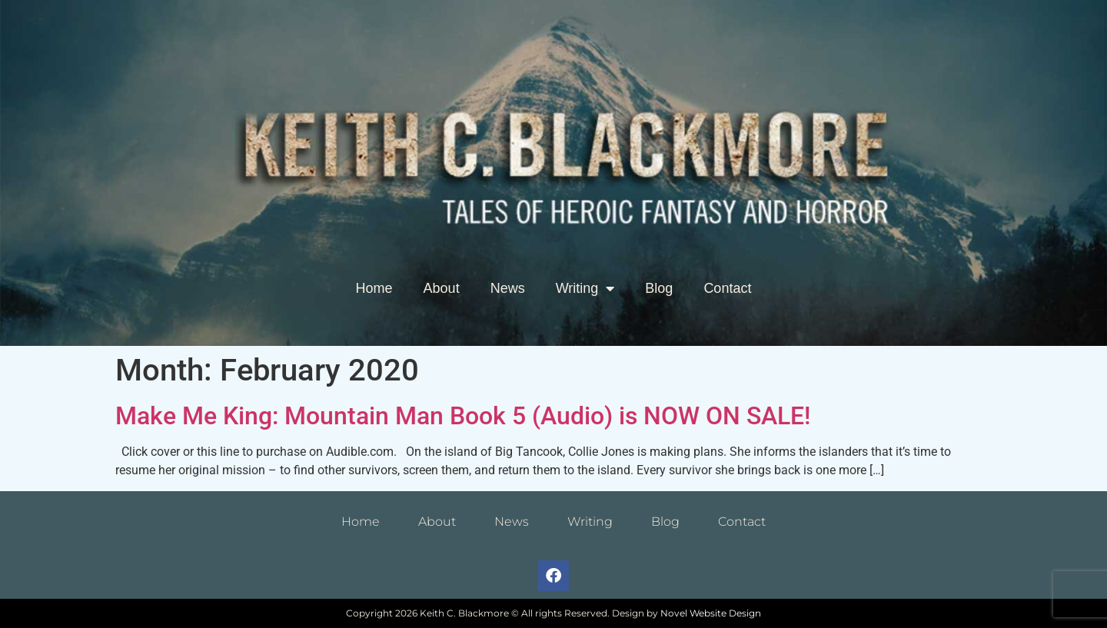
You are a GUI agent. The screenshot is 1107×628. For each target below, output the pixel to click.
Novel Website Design (710, 613)
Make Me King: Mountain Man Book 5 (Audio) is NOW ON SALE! (462, 415)
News (507, 288)
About (442, 288)
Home (374, 288)
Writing (585, 288)
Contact (727, 288)
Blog (659, 288)
